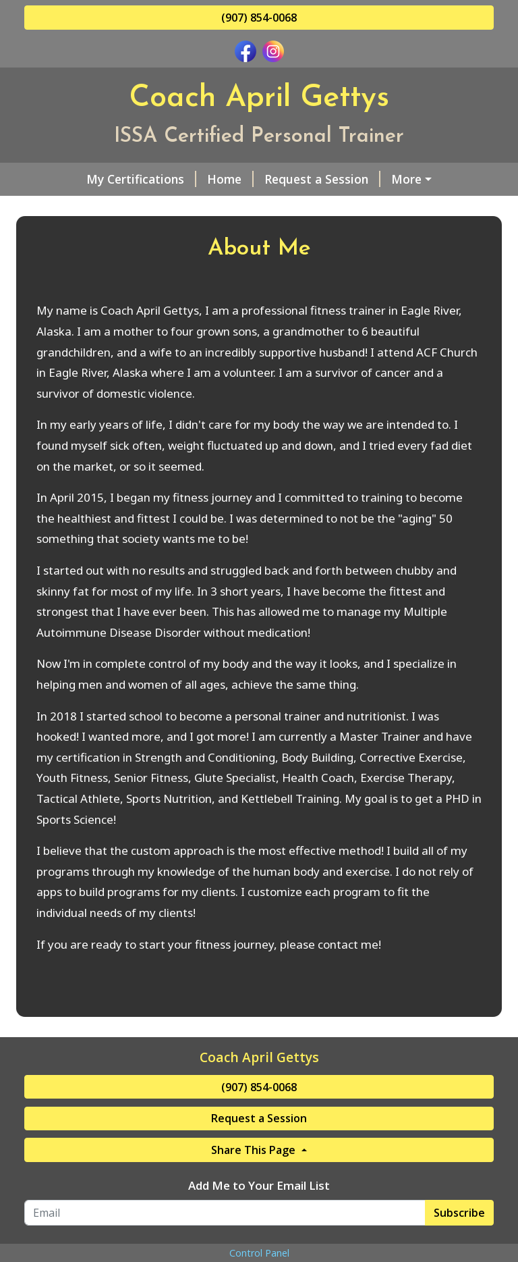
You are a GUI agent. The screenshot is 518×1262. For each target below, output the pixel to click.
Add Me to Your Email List (259, 1243)
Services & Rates (393, 179)
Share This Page (254, 1207)
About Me (70, 208)
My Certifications (90, 179)
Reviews (420, 208)
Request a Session (271, 179)
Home (179, 179)
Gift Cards (345, 208)
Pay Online (65, 236)
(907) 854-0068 (259, 17)
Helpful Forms (162, 208)
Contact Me (260, 208)
